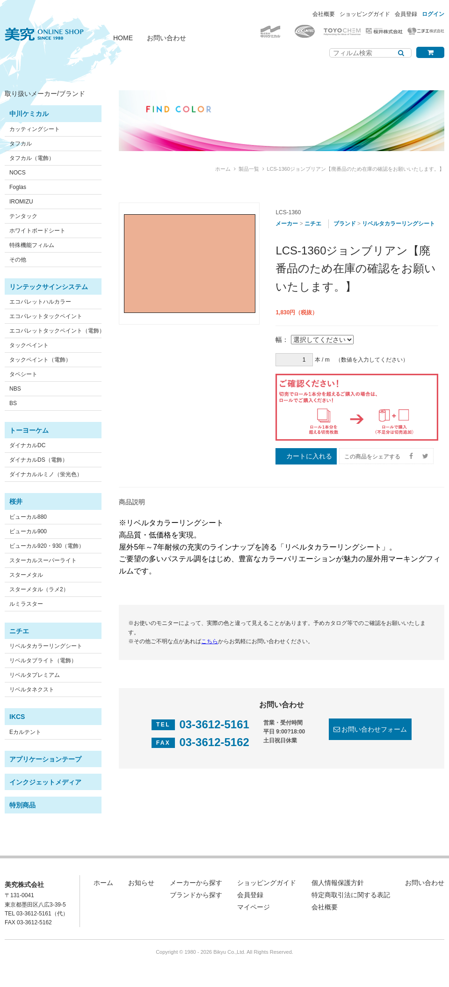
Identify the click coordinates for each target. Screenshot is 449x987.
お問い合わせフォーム (374, 729)
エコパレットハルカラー (40, 301)
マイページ (253, 907)
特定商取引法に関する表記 (350, 895)
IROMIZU (21, 201)
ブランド (344, 223)
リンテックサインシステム (48, 286)
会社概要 (323, 14)
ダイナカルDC (27, 445)
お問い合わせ (166, 38)
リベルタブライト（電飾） (43, 660)
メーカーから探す (196, 882)
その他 (17, 259)
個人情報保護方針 (337, 882)
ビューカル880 (28, 517)
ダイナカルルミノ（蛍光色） (45, 474)
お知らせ (141, 882)
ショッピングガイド (365, 14)
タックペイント (29, 345)
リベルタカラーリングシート (45, 646)
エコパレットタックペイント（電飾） (57, 330)
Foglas (17, 187)
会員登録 (406, 14)
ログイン (433, 14)
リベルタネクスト (31, 689)
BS (13, 403)
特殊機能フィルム (31, 245)
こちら (209, 641)
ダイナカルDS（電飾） (38, 460)
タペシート (23, 374)
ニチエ (19, 631)
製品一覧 (249, 169)
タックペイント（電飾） (40, 359)
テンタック (23, 216)
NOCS (17, 172)
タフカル (20, 143)
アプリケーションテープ (45, 759)
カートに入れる (309, 456)
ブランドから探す (196, 895)
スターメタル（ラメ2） (39, 589)
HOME (123, 38)
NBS (15, 388)
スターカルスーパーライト (43, 560)
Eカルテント (25, 732)
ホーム (223, 169)
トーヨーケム (29, 430)
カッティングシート (34, 129)
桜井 (15, 501)
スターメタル (26, 575)
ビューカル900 (28, 531)
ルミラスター (26, 604)
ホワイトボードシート (37, 230)
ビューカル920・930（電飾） (46, 546)
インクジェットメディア (45, 782)
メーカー (286, 223)
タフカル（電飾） (31, 158)
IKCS (17, 716)
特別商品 (22, 805)
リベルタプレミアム (34, 675)
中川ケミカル (29, 113)
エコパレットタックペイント (45, 316)
